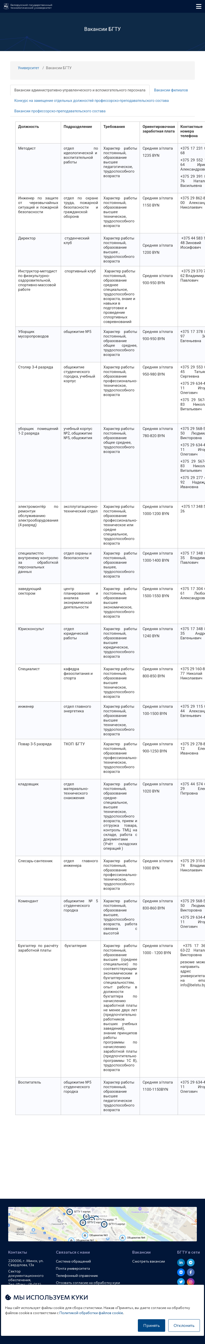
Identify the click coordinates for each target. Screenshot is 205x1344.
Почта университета (73, 1268)
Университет (28, 68)
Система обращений (73, 1261)
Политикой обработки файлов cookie (91, 1313)
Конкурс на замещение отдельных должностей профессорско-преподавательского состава (91, 101)
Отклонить (184, 1325)
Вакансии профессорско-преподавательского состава (59, 111)
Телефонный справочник (77, 1275)
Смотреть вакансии (148, 1261)
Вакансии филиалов (171, 90)
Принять (151, 1325)
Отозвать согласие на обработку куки (88, 1282)
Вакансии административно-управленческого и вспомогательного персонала (80, 90)
